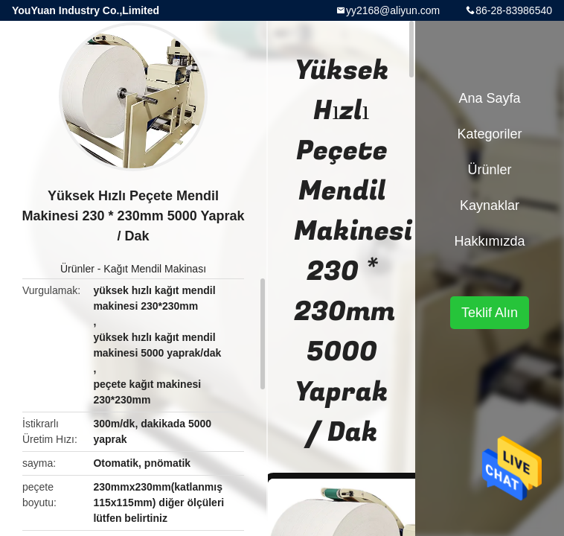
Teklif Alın (489, 312)
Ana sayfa (489, 98)
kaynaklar (489, 205)
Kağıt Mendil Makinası (154, 269)
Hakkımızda (489, 241)
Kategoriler (489, 134)
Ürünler (77, 269)
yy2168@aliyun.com (393, 10)
